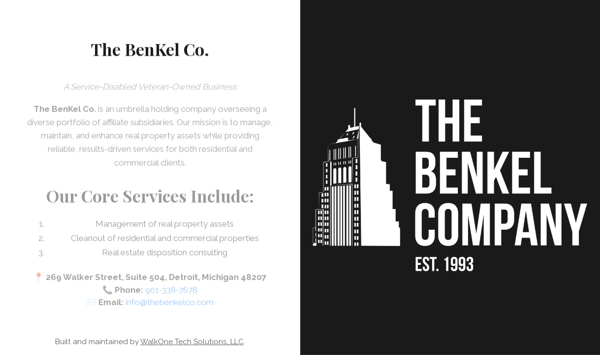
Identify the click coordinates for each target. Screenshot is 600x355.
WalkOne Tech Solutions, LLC (192, 341)
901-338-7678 (171, 293)
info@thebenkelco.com (170, 306)
